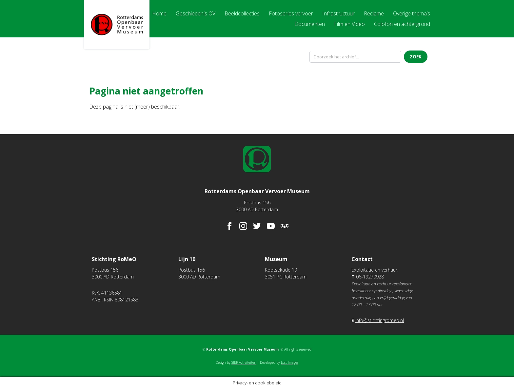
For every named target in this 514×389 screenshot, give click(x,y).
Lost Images (289, 362)
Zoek (416, 57)
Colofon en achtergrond (402, 24)
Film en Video (349, 24)
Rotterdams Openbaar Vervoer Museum (116, 24)
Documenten (309, 24)
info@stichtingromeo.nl (379, 320)
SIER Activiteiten (243, 362)
